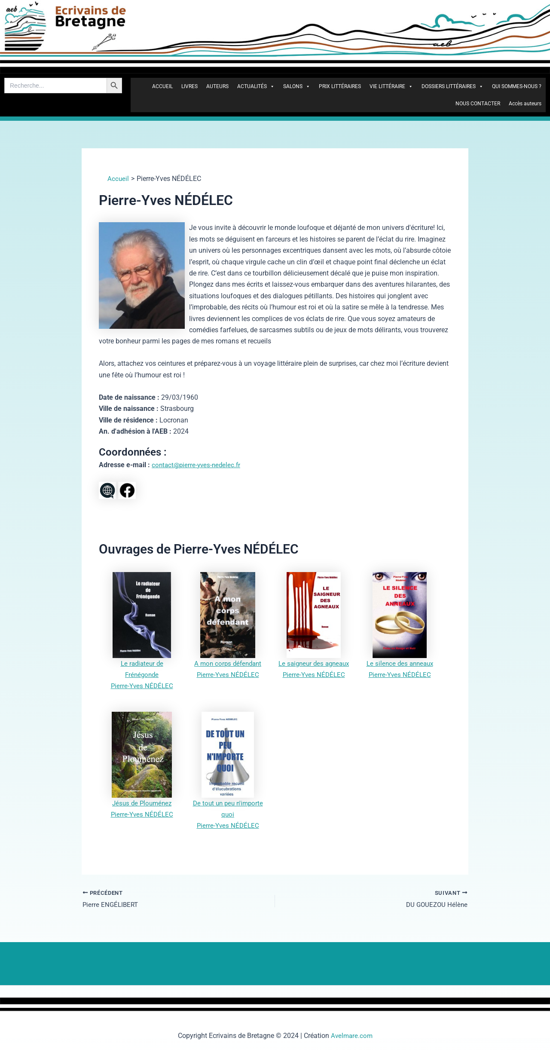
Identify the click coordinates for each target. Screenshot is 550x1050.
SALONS (296, 86)
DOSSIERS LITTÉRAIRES (452, 86)
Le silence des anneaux (399, 663)
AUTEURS (217, 86)
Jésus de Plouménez (141, 803)
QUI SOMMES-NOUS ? (516, 86)
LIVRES (189, 86)
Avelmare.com (351, 1036)
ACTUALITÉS (256, 86)
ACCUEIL (162, 86)
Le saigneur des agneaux (313, 663)
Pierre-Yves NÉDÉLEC (142, 686)
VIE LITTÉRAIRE (391, 86)
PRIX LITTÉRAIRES (340, 86)
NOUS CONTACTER (477, 104)
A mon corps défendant (227, 663)
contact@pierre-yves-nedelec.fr (198, 465)
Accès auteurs (525, 104)
